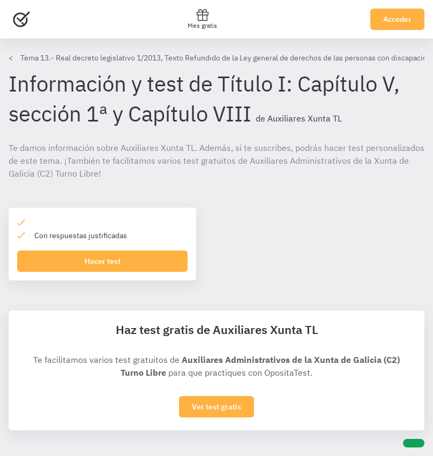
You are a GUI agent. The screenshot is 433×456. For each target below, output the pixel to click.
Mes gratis (202, 19)
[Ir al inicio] (21, 19)
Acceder (397, 19)
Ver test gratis (216, 407)
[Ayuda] (413, 443)
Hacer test (103, 261)
